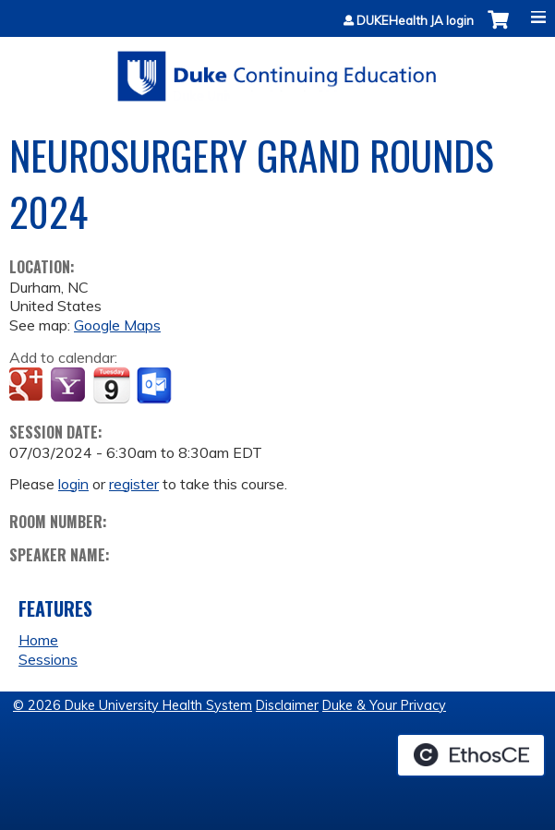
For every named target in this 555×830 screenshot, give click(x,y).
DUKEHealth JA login (415, 21)
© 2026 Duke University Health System (132, 705)
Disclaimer (287, 705)
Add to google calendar (28, 385)
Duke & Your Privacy (384, 705)
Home (38, 640)
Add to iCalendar (111, 385)
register (134, 484)
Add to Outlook (156, 385)
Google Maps (117, 325)
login (73, 484)
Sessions (48, 659)
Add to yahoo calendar (70, 385)
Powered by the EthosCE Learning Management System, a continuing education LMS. (471, 755)
